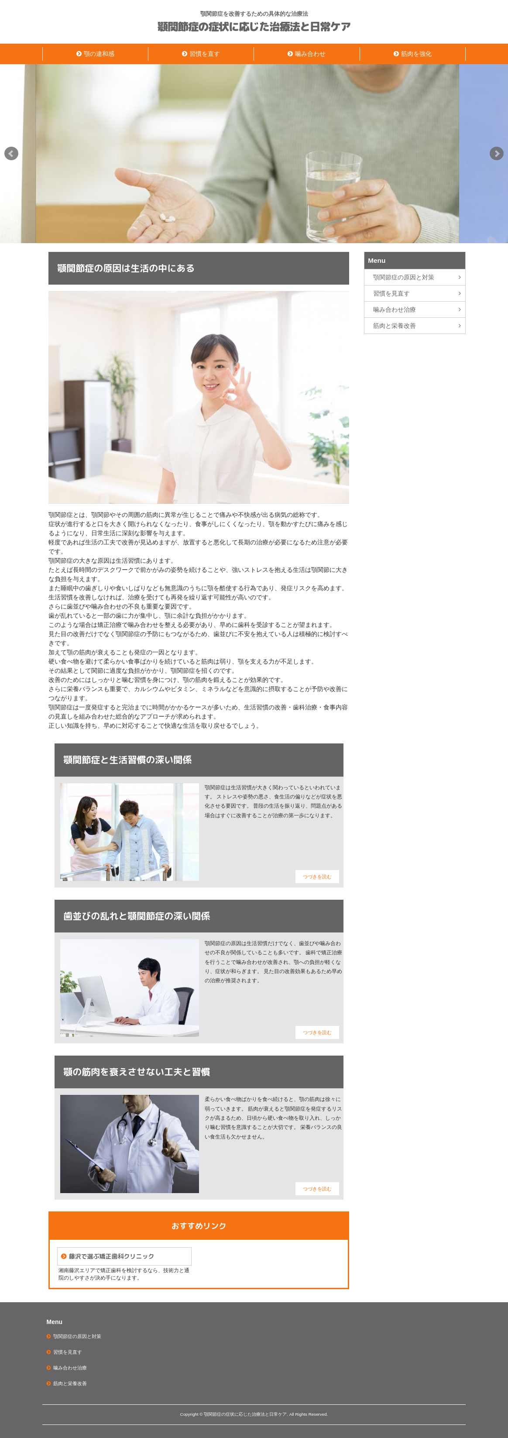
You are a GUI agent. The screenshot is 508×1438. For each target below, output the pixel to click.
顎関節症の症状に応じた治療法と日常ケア (254, 27)
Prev (11, 154)
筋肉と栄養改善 (394, 325)
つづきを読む (317, 876)
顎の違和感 (99, 53)
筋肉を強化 (416, 53)
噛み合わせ (310, 53)
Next (497, 154)
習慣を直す (204, 53)
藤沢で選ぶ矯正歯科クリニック (111, 1256)
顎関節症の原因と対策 (403, 277)
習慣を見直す (391, 293)
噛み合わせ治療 (394, 309)
